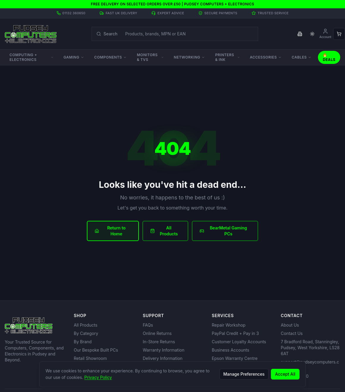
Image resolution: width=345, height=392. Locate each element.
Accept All (285, 374)
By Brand (83, 341)
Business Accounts (230, 349)
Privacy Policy (98, 377)
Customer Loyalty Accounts (239, 341)
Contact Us (292, 333)
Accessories (266, 57)
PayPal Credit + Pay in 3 (235, 333)
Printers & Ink (227, 57)
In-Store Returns (159, 341)
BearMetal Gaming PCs (223, 230)
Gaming (73, 57)
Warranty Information (163, 349)
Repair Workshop (228, 325)
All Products (164, 230)
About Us (290, 325)
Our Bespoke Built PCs (96, 349)
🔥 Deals (329, 57)
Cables (302, 57)
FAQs (148, 325)
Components (110, 57)
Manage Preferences (244, 374)
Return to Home (110, 230)
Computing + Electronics (31, 57)
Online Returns (157, 333)
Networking (189, 57)
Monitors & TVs (150, 57)
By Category (86, 333)
